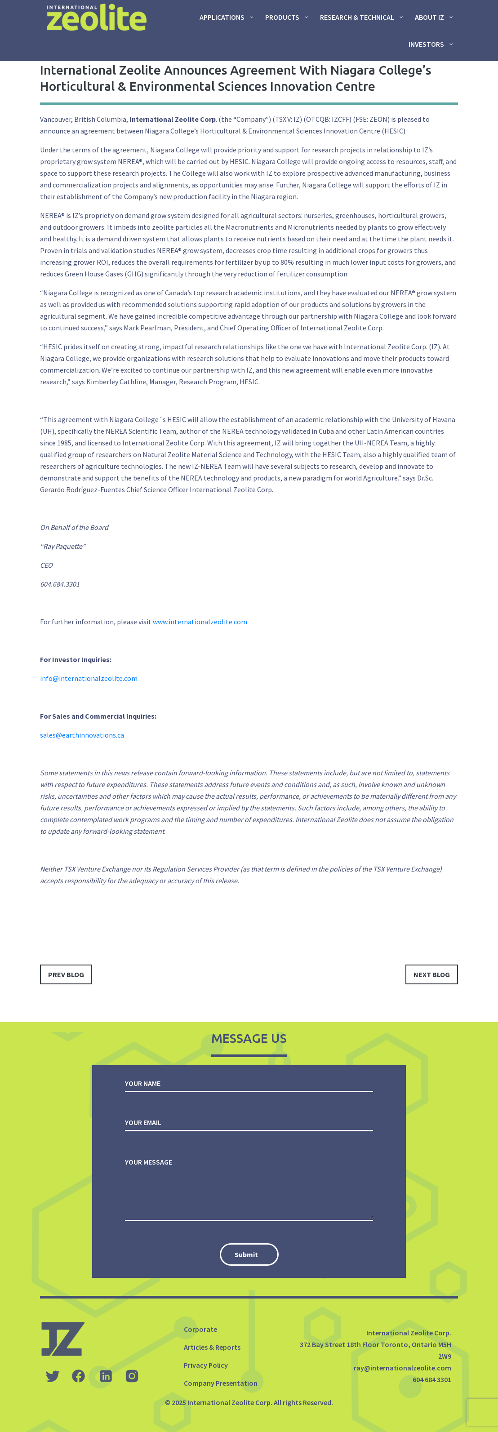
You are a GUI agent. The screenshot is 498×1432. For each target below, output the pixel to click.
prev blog (66, 974)
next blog (432, 974)
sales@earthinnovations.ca (82, 734)
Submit (246, 1254)
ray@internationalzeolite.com (402, 1367)
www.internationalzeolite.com (200, 621)
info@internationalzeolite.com (89, 678)
